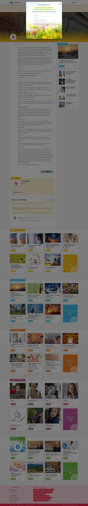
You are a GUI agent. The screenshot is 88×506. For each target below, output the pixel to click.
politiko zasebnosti (50, 23)
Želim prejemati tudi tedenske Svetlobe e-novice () (44, 24)
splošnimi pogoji (42, 23)
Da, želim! (35, 27)
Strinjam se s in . (43, 23)
